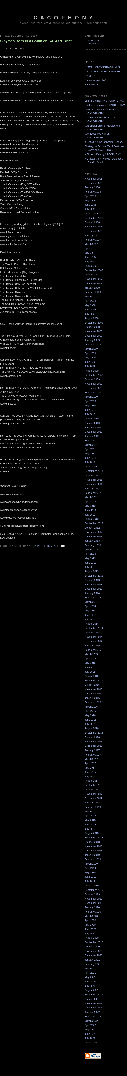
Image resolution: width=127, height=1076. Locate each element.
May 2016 (90, 715)
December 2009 (93, 388)
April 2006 (90, 196)
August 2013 (92, 571)
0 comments (51, 546)
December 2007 (93, 283)
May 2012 (90, 505)
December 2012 (93, 536)
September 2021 (94, 994)
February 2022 (93, 1016)
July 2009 (90, 366)
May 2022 (90, 1029)
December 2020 (93, 955)
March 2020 (91, 916)
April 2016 (90, 710)
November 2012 (93, 532)
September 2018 (94, 837)
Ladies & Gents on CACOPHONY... (104, 100)
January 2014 (92, 593)
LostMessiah (93, 40)
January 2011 (92, 436)
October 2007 (92, 274)
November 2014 (93, 636)
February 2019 (93, 859)
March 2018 (91, 811)
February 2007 (93, 239)
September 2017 (94, 785)
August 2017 (92, 780)
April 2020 (90, 920)
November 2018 (93, 846)
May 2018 (90, 820)
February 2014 (93, 597)
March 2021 (91, 968)
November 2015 (93, 689)
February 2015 (93, 649)
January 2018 (92, 802)
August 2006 (92, 213)
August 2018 (92, 833)
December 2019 (93, 902)
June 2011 (90, 457)
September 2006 (94, 218)
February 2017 (93, 754)
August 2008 (92, 318)
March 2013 (91, 549)
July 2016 (90, 724)
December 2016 (93, 745)
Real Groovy (91, 84)
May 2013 (90, 558)
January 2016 (92, 697)
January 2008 (92, 287)
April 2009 (90, 353)
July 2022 (90, 1038)
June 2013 (90, 562)
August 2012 (92, 518)
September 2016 (94, 732)
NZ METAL (91, 75)
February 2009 (93, 344)
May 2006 (90, 200)
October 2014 (92, 632)
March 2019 (91, 863)
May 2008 (90, 305)
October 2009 (92, 379)
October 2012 (92, 527)
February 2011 (93, 440)
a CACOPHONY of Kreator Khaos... (104, 141)
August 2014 (92, 623)
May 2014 (90, 610)
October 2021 (92, 999)
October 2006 (92, 222)
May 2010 (90, 405)
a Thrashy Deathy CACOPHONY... (104, 154)
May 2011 (90, 453)
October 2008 (92, 326)
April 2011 (90, 449)
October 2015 (92, 684)
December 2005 (93, 183)
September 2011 (94, 471)
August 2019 (92, 885)
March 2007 (91, 244)
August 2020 (92, 937)
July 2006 (90, 209)
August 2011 (92, 466)
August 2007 (92, 265)
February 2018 (93, 807)
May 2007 (90, 252)
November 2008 (93, 331)
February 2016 (93, 702)
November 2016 (93, 741)
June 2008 (90, 309)
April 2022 (90, 1025)
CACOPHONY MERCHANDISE (102, 71)
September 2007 (94, 270)
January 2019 (92, 855)
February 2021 (93, 964)
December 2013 (93, 588)
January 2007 (92, 235)
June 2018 (90, 824)
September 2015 (94, 680)
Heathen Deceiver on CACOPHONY (105, 105)
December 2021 (93, 1007)
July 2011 (90, 462)
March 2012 (91, 497)
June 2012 (90, 510)
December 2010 (93, 431)
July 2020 (90, 933)
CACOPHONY (92, 44)
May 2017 (90, 767)
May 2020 (90, 924)
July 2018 (90, 828)
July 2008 (90, 313)
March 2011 (91, 444)
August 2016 (92, 728)
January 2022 (92, 1012)
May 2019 (90, 872)
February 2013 (93, 545)
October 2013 (92, 580)
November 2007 (93, 279)
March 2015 (91, 654)
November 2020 (93, 951)
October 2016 (92, 737)
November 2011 (93, 479)
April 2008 (90, 300)
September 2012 (94, 523)
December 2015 (93, 693)
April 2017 (90, 763)
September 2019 (94, 889)
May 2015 (90, 663)
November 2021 (93, 1003)
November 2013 (93, 584)
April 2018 (90, 815)
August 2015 (92, 676)
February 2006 (93, 191)
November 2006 (93, 226)
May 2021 (90, 977)
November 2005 (93, 178)
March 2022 (91, 1020)
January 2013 (92, 540)
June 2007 (90, 257)
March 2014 (91, 602)
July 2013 (90, 567)
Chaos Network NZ (95, 80)
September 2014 (94, 628)
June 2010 (90, 410)
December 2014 (93, 641)
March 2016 (91, 706)
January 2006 (92, 187)
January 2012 (92, 488)
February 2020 (93, 911)
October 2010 (92, 423)
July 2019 (90, 881)
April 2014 (90, 606)
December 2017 (93, 798)
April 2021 (90, 972)
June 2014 (90, 615)
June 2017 (90, 772)
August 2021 (92, 990)
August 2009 (92, 370)
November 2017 (93, 794)
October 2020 (92, 946)
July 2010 (90, 414)
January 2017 (92, 750)
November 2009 (93, 383)
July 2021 (90, 986)
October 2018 (92, 841)
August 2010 (92, 418)
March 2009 (91, 348)
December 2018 (93, 850)
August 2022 (92, 1042)
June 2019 (90, 876)
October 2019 (92, 894)
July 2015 (90, 671)
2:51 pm (36, 546)
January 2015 (92, 645)
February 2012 (93, 492)
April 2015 (90, 658)
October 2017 (92, 789)
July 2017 (90, 776)
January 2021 (92, 959)
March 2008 (91, 296)
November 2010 (93, 427)
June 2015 (90, 667)
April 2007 (90, 248)
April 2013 (90, 553)
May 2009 (90, 357)
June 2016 (90, 719)
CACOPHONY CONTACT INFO (102, 67)
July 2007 (90, 261)
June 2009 (90, 361)
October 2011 (92, 475)
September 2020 (94, 942)
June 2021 (90, 981)
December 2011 (93, 484)
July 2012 (90, 514)
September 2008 (94, 322)
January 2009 (92, 340)
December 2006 (93, 231)
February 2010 (93, 392)
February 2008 (93, 292)
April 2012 (90, 501)
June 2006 (90, 204)
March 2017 (91, 759)
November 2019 (93, 898)
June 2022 (90, 1033)
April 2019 (90, 868)
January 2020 (92, 907)
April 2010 (90, 401)
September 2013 (94, 575)
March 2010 (91, 396)
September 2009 (94, 375)
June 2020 (90, 929)
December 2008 (93, 335)
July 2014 (90, 619)
